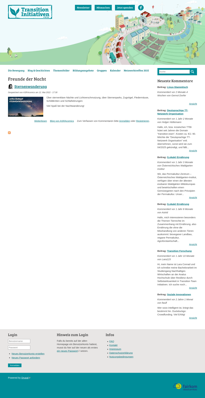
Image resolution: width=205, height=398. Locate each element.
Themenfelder (61, 70)
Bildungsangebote (83, 70)
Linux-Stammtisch (177, 87)
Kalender (115, 70)
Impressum (115, 349)
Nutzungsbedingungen (121, 356)
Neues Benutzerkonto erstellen (28, 353)
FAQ (111, 341)
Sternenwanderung (30, 86)
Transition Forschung (179, 251)
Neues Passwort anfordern (26, 357)
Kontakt (113, 345)
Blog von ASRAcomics (62, 121)
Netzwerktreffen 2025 (136, 70)
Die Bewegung (16, 70)
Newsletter (83, 7)
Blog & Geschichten (39, 70)
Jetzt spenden (125, 7)
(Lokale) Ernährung (178, 157)
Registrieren (142, 121)
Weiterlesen (40, 121)
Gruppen (102, 70)
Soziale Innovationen (179, 294)
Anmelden (124, 121)
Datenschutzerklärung (121, 352)
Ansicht (193, 103)
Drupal (25, 377)
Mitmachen (103, 7)
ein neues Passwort (68, 351)
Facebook (141, 7)
